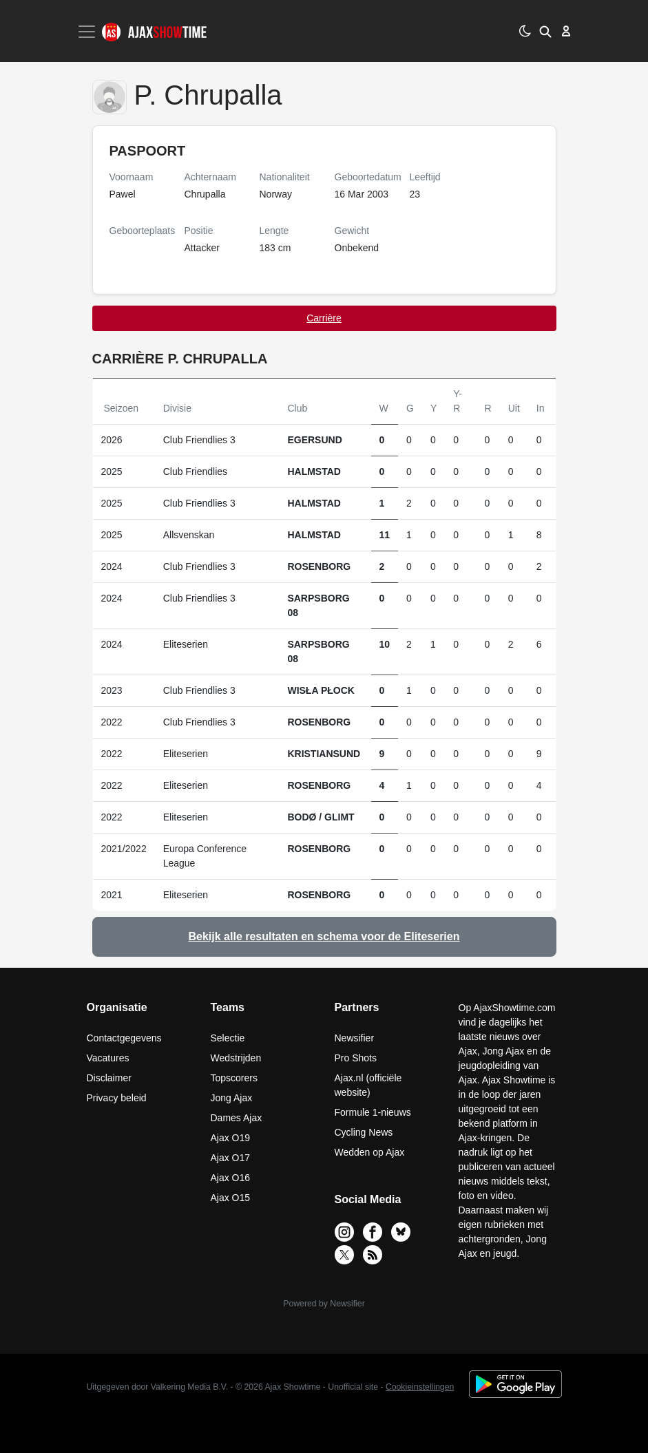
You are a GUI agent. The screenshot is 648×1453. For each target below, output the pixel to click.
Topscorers (234, 1077)
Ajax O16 (231, 1177)
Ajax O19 (231, 1137)
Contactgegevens (124, 1037)
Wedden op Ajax (370, 1152)
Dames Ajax (236, 1117)
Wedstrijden (236, 1057)
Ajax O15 (231, 1197)
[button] (545, 31)
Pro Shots (356, 1057)
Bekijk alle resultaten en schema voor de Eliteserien (324, 936)
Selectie (228, 1037)
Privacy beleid (117, 1097)
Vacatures (108, 1057)
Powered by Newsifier (323, 1303)
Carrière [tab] (324, 318)
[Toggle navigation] (88, 32)
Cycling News (364, 1132)
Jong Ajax (232, 1097)
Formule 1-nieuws (373, 1112)
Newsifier (355, 1037)
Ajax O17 (231, 1157)
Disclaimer (109, 1077)
